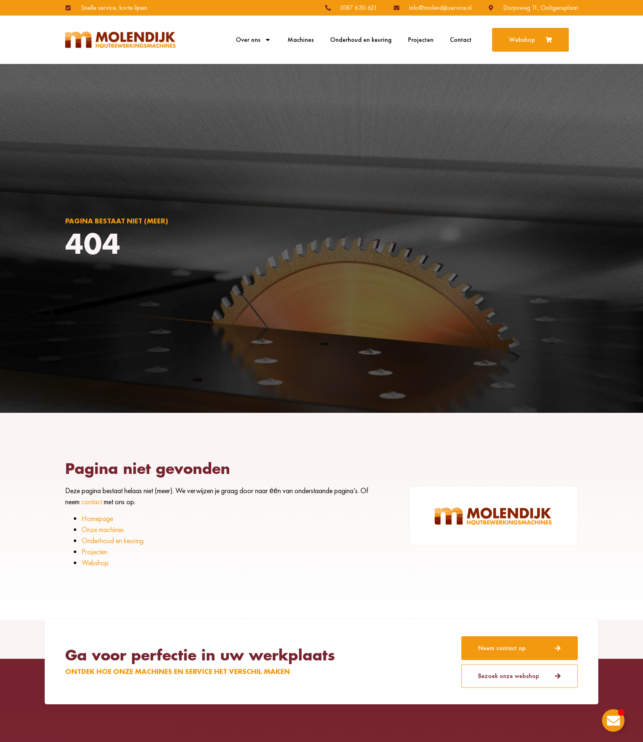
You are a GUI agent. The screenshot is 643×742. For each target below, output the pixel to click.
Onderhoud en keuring (361, 40)
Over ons (253, 40)
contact (91, 501)
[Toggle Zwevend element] (613, 720)
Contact (461, 40)
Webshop (95, 562)
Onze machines (103, 529)
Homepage (97, 518)
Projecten (420, 40)
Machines (300, 40)
